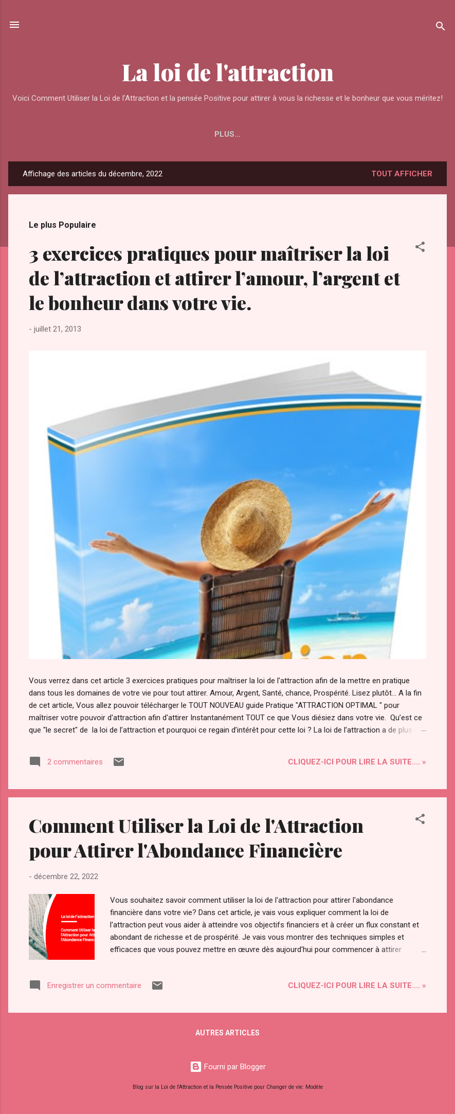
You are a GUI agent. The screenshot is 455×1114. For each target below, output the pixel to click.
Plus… (343, 134)
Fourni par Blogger (228, 1066)
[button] (420, 249)
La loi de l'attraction (228, 72)
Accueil (116, 134)
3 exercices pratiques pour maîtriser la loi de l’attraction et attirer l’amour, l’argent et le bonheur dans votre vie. (214, 278)
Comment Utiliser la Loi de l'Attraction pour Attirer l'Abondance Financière (196, 837)
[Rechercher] (440, 28)
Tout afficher (401, 173)
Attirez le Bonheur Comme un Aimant (231, 134)
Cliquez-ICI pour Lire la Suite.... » (357, 761)
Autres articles (227, 1033)
